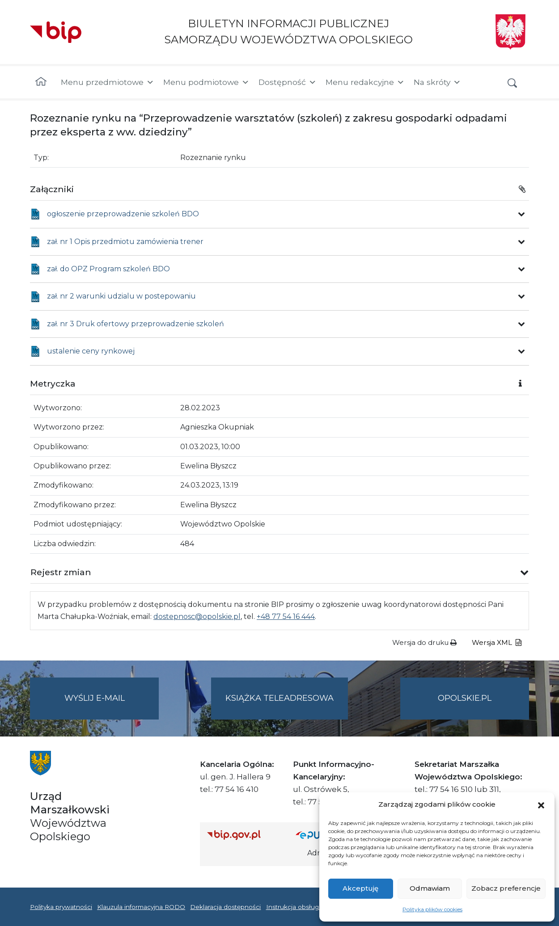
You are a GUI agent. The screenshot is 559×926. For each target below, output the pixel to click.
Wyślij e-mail (111, 705)
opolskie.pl (464, 698)
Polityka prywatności (61, 906)
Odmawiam (430, 888)
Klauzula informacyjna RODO (141, 906)
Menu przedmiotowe (107, 82)
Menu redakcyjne (365, 82)
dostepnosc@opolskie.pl (197, 616)
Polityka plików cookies (432, 909)
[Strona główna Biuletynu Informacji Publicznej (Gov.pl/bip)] (244, 834)
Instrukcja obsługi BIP (300, 906)
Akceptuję (360, 888)
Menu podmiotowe (206, 82)
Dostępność (287, 82)
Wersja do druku (424, 642)
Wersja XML (496, 642)
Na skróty (437, 82)
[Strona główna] (41, 82)
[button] (541, 804)
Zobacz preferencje (506, 888)
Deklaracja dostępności (225, 906)
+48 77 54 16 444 (286, 616)
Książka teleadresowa (279, 698)
